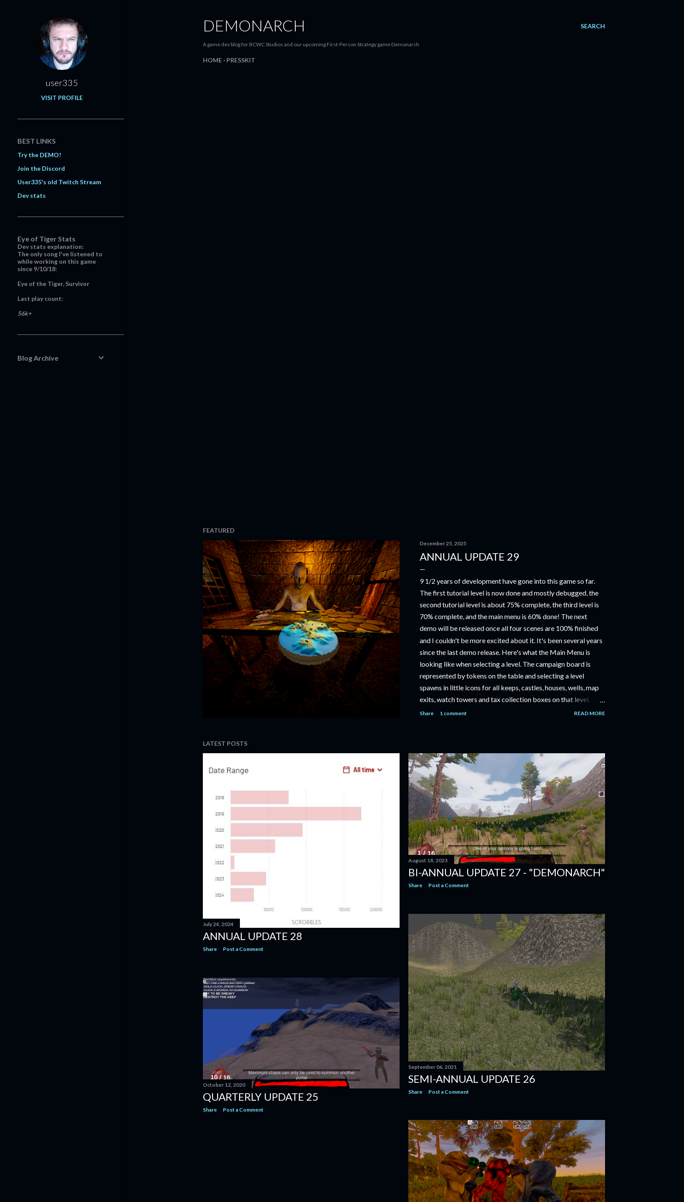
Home (212, 60)
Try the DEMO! (39, 154)
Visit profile (62, 97)
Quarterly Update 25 (260, 1096)
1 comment (453, 713)
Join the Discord (41, 168)
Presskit (240, 60)
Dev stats (31, 195)
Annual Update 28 (252, 936)
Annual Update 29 (469, 556)
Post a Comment (243, 949)
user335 (62, 82)
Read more (589, 713)
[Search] (593, 26)
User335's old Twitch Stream (59, 182)
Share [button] (427, 713)
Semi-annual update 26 (471, 1078)
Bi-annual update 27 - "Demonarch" (506, 872)
